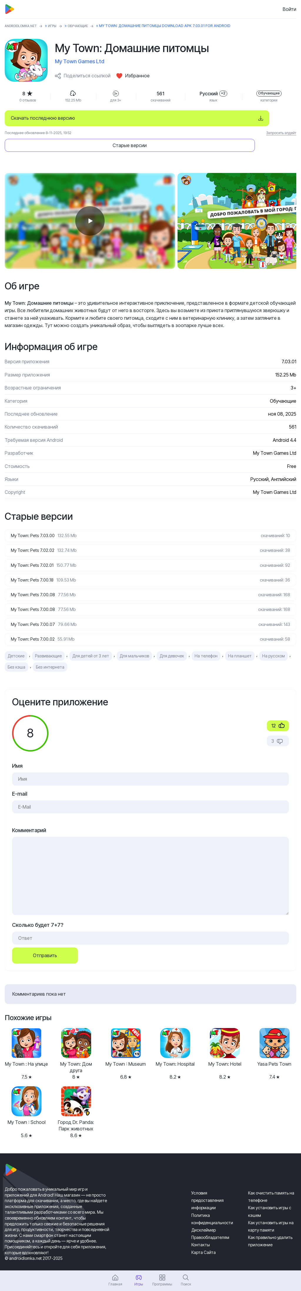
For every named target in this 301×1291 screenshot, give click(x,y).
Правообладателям (210, 1226)
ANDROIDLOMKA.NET (24, 26)
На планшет (240, 644)
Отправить (45, 944)
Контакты (200, 1233)
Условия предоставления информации (207, 1189)
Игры (58, 26)
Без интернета (50, 655)
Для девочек (172, 644)
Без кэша (16, 655)
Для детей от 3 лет (90, 644)
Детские (16, 644)
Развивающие (48, 644)
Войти (289, 9)
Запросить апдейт (281, 133)
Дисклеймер (203, 1218)
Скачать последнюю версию (43, 118)
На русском (273, 644)
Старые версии (240, 118)
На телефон (206, 644)
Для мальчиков (134, 644)
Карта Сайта (203, 1240)
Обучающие (87, 26)
